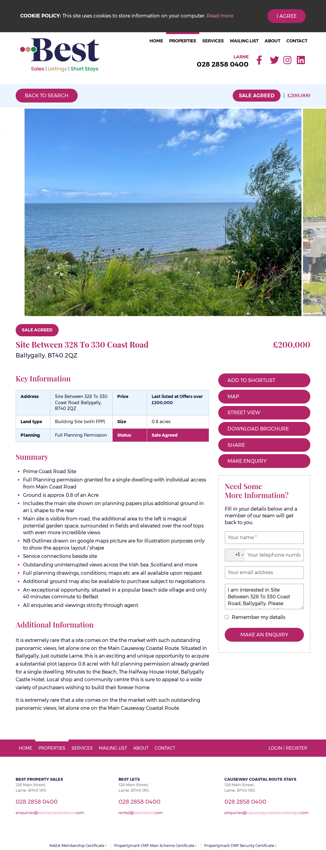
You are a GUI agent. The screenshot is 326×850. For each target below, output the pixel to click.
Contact (296, 41)
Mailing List (244, 41)
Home (156, 41)
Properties (182, 41)
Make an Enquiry (264, 635)
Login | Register (288, 748)
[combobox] (235, 555)
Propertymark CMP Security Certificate (240, 845)
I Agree (287, 16)
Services (213, 41)
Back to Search (46, 96)
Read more (220, 16)
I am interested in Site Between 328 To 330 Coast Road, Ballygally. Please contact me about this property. (264, 596)
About (272, 41)
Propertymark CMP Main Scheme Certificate (155, 845)
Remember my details (258, 617)
